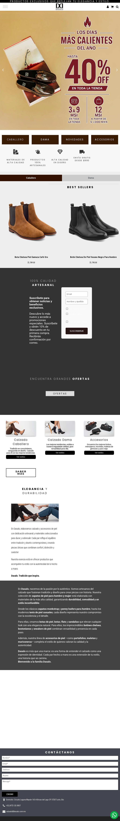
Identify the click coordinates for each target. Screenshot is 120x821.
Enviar (9, 794)
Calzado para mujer (76, 324)
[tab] (31, 180)
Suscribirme (77, 333)
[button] (3, 70)
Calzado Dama (60, 443)
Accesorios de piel (76, 311)
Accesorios (99, 443)
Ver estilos (21, 460)
